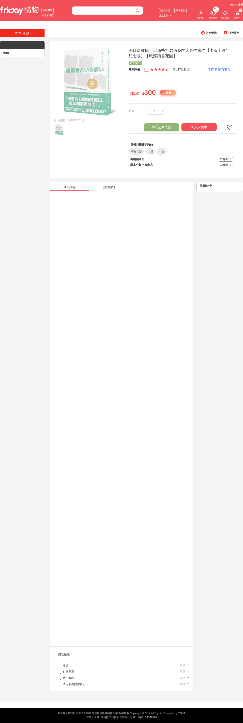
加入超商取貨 (161, 127)
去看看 (226, 159)
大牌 (150, 151)
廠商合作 (180, 10)
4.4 (146, 69)
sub (6, 53)
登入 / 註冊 (236, 4)
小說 (161, 151)
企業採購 (165, 10)
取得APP (47, 10)
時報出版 (136, 151)
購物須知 (64, 654)
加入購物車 (199, 127)
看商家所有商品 (219, 69)
